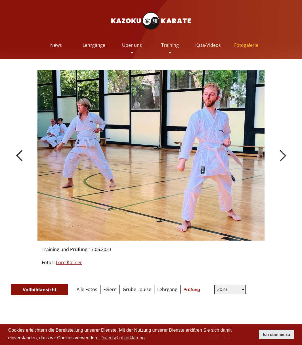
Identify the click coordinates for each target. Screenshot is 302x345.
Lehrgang (167, 289)
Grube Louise (137, 289)
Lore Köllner (69, 262)
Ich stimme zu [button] (276, 334)
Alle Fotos (87, 289)
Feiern (110, 289)
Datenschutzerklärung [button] (122, 337)
